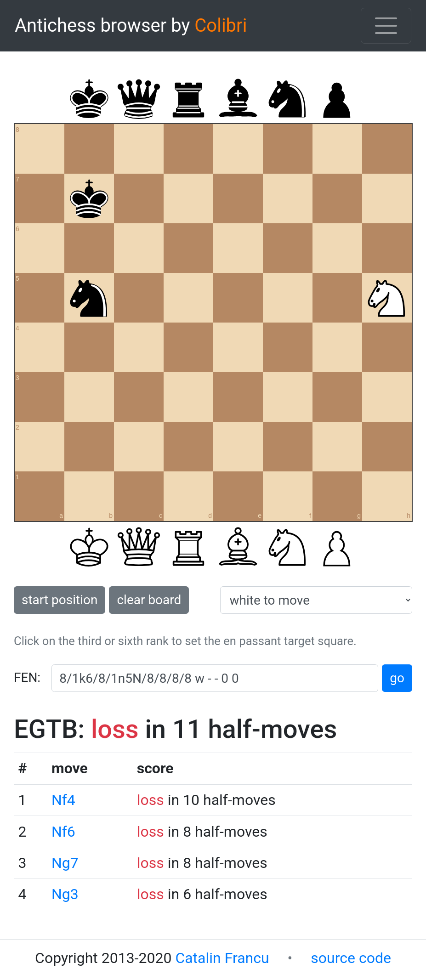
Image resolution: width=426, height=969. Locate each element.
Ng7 (65, 863)
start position (59, 599)
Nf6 (63, 831)
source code (351, 958)
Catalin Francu (222, 958)
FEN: (27, 677)
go (397, 678)
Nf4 (63, 800)
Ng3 (65, 894)
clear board (149, 599)
